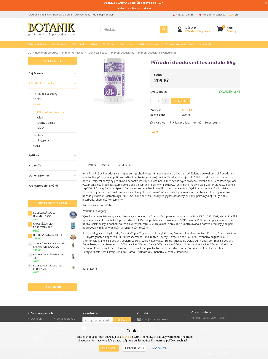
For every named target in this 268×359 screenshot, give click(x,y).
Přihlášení (191, 31)
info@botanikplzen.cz (213, 14)
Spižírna (108, 44)
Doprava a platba (62, 14)
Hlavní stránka (37, 44)
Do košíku (180, 101)
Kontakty (206, 44)
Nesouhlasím (134, 348)
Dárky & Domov (148, 44)
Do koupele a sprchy (45, 94)
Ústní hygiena (41, 140)
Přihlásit (122, 320)
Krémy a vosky (46, 122)
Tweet (154, 132)
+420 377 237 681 (185, 14)
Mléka (40, 128)
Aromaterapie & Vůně (179, 44)
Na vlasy (38, 135)
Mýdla (36, 145)
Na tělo (37, 104)
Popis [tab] (92, 165)
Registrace (204, 31)
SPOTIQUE (188, 110)
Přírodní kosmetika (84, 44)
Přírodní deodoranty (50, 112)
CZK (231, 14)
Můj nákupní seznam (103, 14)
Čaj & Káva (59, 44)
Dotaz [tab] (106, 165)
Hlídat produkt (181, 122)
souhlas (126, 336)
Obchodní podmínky (40, 14)
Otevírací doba (82, 14)
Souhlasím (109, 348)
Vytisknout (160, 122)
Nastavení (159, 348)
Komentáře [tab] (126, 165)
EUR (237, 14)
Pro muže (125, 44)
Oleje (40, 117)
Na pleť (37, 99)
